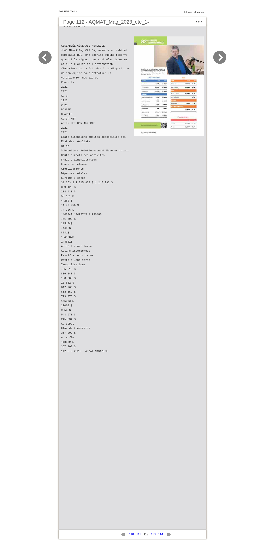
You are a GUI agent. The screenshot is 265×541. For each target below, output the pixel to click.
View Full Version (196, 12)
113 (153, 534)
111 (138, 534)
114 (160, 534)
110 (131, 534)
